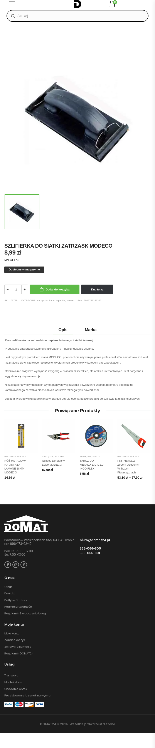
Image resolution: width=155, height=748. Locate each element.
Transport (11, 675)
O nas (8, 587)
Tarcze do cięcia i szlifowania (109, 456)
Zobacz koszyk (14, 640)
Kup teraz (97, 289)
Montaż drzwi (13, 682)
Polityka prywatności (18, 607)
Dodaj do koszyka (58, 289)
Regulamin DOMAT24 (19, 653)
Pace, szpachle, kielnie (61, 300)
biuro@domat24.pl (95, 540)
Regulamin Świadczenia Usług (25, 613)
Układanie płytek (15, 689)
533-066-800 (90, 548)
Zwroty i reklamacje (17, 647)
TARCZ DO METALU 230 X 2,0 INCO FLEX (91, 464)
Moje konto (12, 633)
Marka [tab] (91, 329)
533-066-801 (90, 553)
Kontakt (9, 593)
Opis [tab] (63, 329)
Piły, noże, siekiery (27, 456)
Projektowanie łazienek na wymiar (28, 695)
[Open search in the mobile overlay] (77, 16)
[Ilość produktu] (16, 289)
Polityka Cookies (15, 600)
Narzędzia (42, 300)
